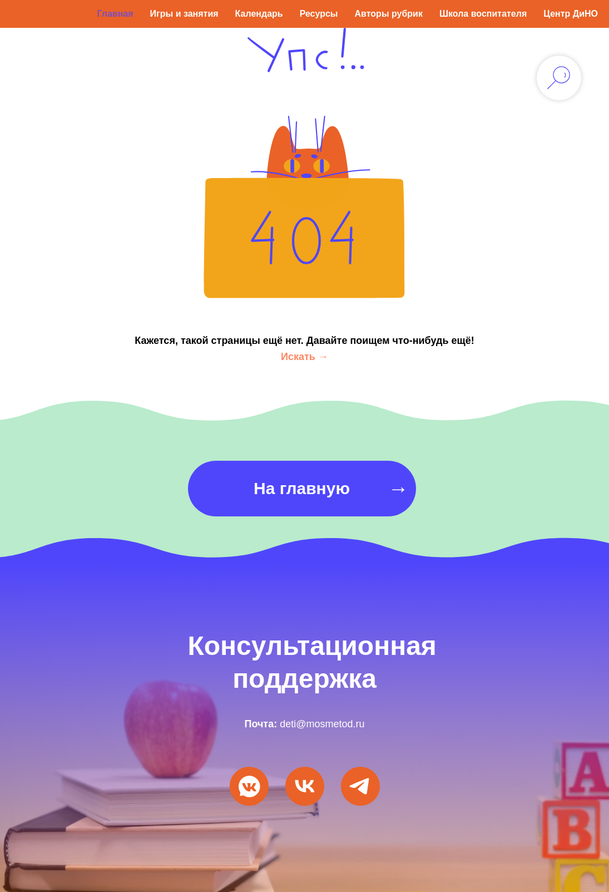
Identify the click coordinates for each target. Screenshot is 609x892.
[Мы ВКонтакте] (249, 786)
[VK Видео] (304, 786)
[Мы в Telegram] (360, 786)
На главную (302, 488)
